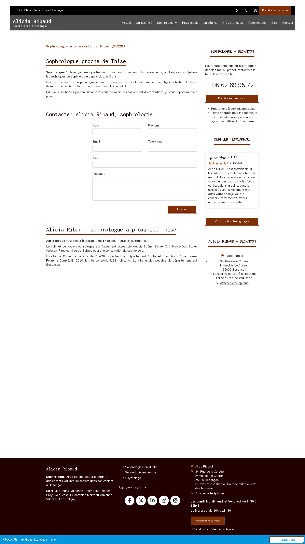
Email (96, 141)
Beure (159, 246)
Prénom (153, 125)
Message (98, 174)
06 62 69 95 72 (233, 85)
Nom (95, 125)
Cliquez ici (287, 539)
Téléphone (155, 141)
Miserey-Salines (81, 250)
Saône (148, 246)
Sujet (96, 158)
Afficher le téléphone (234, 283)
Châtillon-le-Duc (176, 246)
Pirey (61, 250)
